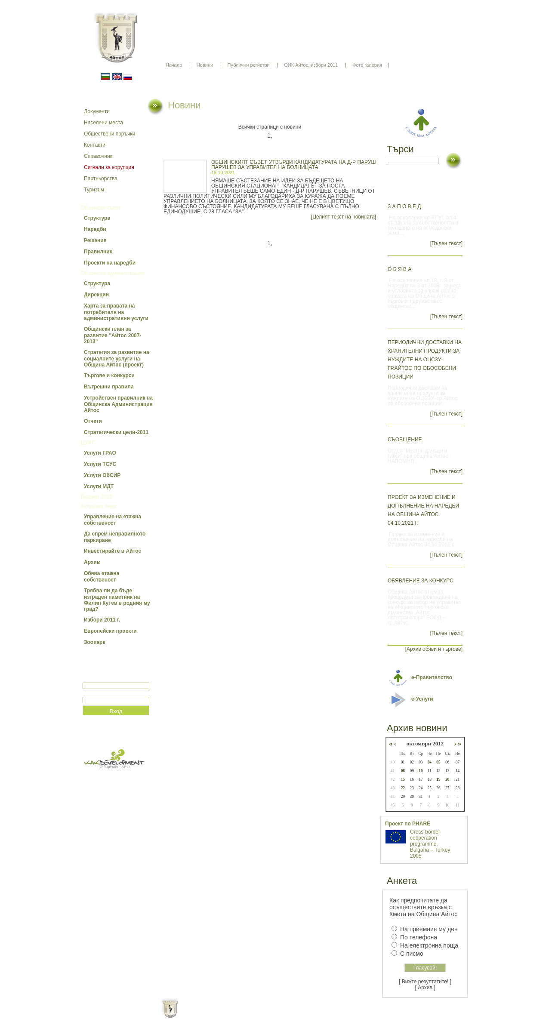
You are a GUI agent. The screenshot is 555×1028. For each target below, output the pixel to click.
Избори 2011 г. (102, 620)
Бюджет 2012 (96, 497)
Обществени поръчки (109, 134)
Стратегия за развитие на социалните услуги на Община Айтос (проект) (116, 358)
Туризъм (94, 190)
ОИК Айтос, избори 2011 (311, 65)
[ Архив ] (425, 988)
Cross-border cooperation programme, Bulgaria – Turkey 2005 (430, 844)
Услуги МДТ (99, 486)
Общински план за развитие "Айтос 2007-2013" (112, 335)
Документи (97, 111)
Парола (92, 693)
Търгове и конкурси (109, 375)
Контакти (94, 145)
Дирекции (96, 295)
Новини (205, 65)
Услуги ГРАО (100, 453)
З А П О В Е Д (404, 206)
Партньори (285, 1015)
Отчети (93, 421)
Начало (174, 65)
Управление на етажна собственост (112, 520)
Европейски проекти (110, 631)
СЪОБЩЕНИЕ (405, 440)
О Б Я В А (399, 269)
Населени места (103, 123)
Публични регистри (249, 65)
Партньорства (100, 178)
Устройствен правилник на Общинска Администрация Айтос (118, 404)
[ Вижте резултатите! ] (425, 982)
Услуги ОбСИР (102, 475)
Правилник (98, 252)
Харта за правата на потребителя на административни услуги (116, 312)
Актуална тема (98, 506)
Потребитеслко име (108, 679)
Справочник (98, 156)
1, (269, 135)
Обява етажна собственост (101, 576)
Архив (92, 562)
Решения (95, 240)
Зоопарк (94, 642)
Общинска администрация (113, 273)
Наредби (95, 229)
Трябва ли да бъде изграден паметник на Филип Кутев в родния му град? (117, 600)
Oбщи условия (244, 1015)
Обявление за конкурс (420, 581)
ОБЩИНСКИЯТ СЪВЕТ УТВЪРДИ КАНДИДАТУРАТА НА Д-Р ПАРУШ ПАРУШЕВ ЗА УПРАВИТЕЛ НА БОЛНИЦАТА (293, 164)
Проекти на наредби (110, 263)
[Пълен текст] (446, 243)
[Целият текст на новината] (343, 216)
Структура (97, 218)
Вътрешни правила (109, 387)
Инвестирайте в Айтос (112, 551)
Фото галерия (367, 65)
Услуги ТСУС (100, 464)
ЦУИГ (88, 443)
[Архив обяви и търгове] (433, 649)
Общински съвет (100, 208)
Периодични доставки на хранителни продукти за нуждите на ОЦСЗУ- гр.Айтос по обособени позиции (425, 359)
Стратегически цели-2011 (116, 432)
